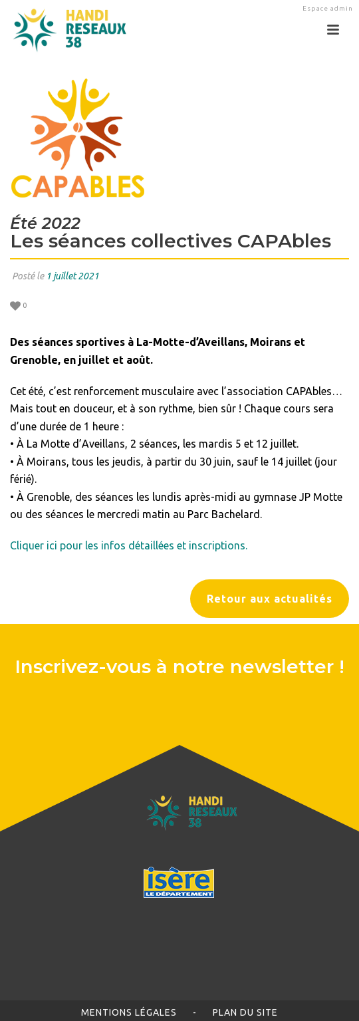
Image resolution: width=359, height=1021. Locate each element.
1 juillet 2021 (72, 276)
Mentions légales (129, 1012)
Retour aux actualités (269, 599)
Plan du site (245, 1012)
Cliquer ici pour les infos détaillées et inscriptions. (128, 545)
